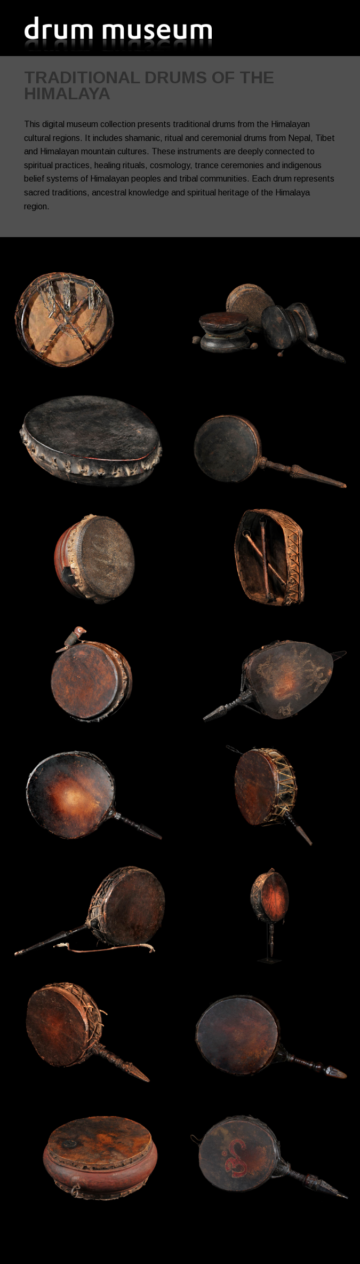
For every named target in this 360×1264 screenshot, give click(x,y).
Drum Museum (120, 33)
